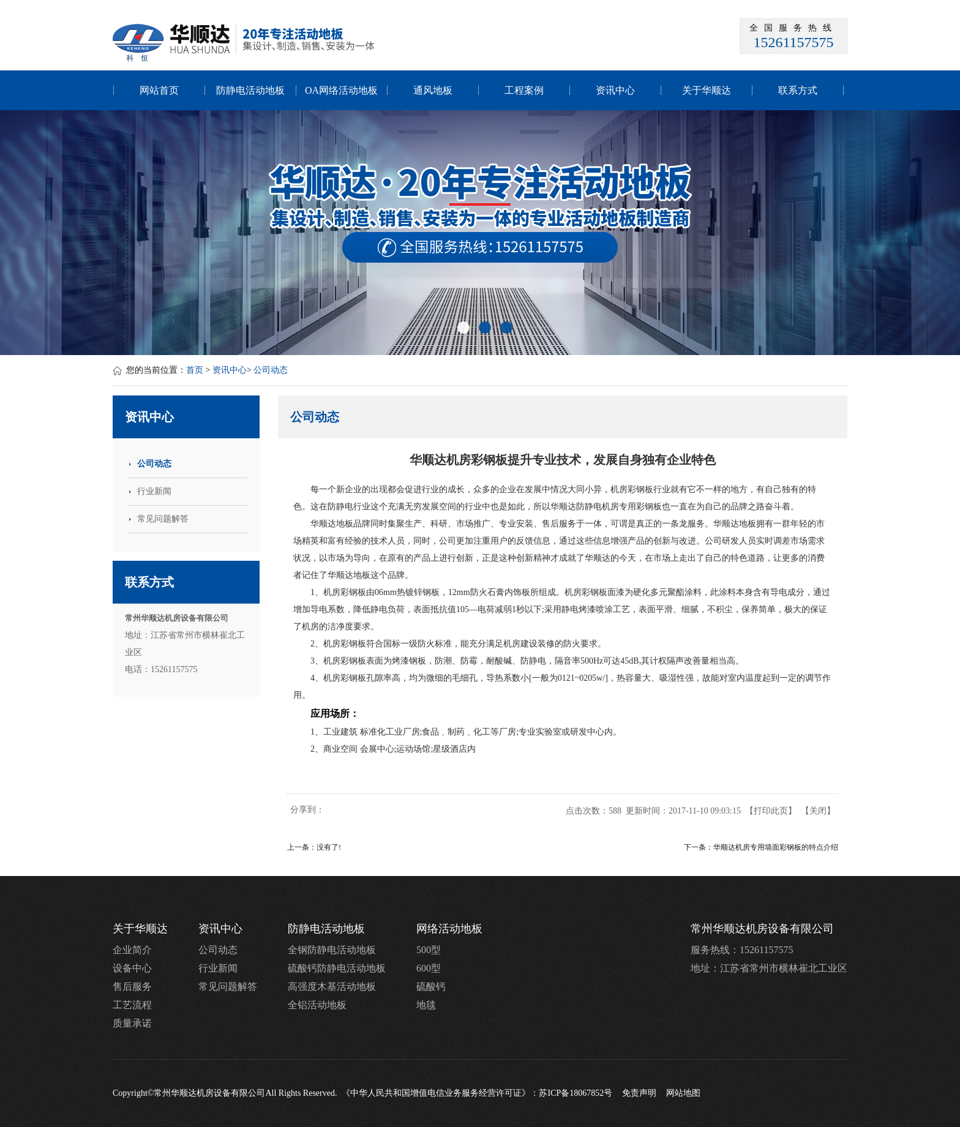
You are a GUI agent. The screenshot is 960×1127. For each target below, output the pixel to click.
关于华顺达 (706, 90)
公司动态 (270, 370)
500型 (428, 950)
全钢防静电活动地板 (332, 950)
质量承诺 (132, 1023)
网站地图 (683, 1093)
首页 (194, 370)
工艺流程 (132, 1005)
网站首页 (159, 90)
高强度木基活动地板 (332, 986)
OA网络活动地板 (341, 90)
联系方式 (797, 90)
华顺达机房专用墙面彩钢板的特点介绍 (775, 847)
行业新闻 (218, 968)
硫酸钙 (431, 986)
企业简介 (132, 950)
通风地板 (432, 90)
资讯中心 (615, 90)
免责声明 (639, 1093)
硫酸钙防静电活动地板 (337, 968)
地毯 (426, 1005)
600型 (428, 968)
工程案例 (524, 90)
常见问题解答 (227, 986)
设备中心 (132, 968)
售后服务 (132, 986)
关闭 (818, 810)
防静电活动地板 (250, 90)
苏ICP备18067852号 (575, 1093)
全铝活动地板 (317, 1005)
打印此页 (771, 810)
